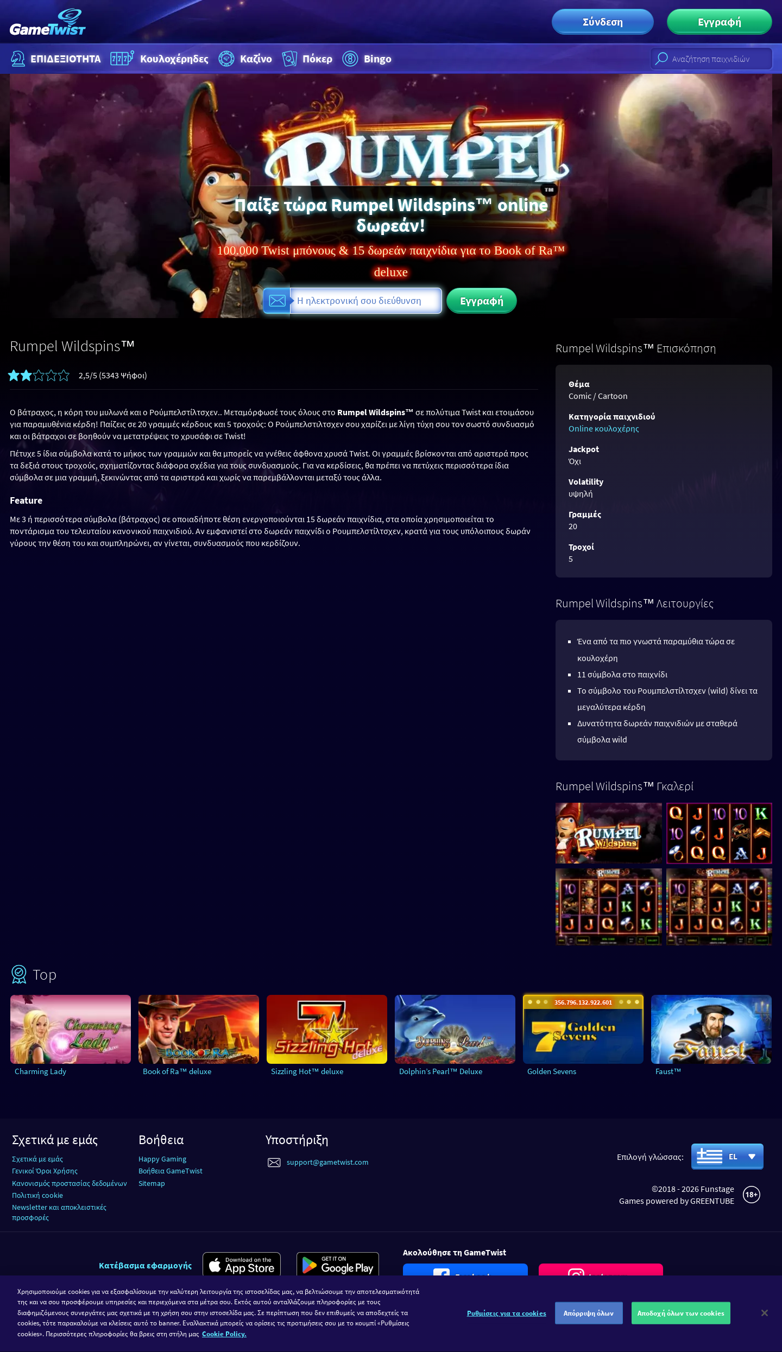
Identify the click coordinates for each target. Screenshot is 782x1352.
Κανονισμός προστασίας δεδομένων (69, 1183)
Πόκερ (306, 58)
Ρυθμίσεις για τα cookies (506, 1321)
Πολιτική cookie (37, 1195)
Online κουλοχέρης (604, 428)
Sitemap (151, 1183)
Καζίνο (244, 58)
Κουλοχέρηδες (158, 58)
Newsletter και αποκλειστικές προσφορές (59, 1212)
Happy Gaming (162, 1159)
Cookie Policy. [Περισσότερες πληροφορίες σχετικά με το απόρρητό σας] (224, 1342)
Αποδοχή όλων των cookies (681, 1321)
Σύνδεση (603, 21)
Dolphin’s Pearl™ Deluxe (440, 1071)
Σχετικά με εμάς (37, 1159)
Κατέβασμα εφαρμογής (145, 1265)
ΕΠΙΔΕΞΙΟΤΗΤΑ (54, 58)
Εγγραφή (719, 21)
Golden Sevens (551, 1071)
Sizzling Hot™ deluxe (307, 1071)
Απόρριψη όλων (589, 1321)
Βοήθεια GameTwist (170, 1171)
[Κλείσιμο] (765, 1321)
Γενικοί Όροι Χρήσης (45, 1171)
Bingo (365, 58)
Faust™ (668, 1071)
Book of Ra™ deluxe (177, 1071)
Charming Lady (40, 1071)
